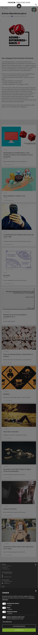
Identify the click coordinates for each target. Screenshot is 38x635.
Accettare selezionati (19, 626)
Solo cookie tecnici (7, 621)
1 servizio (9, 609)
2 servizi (9, 605)
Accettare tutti (19, 630)
